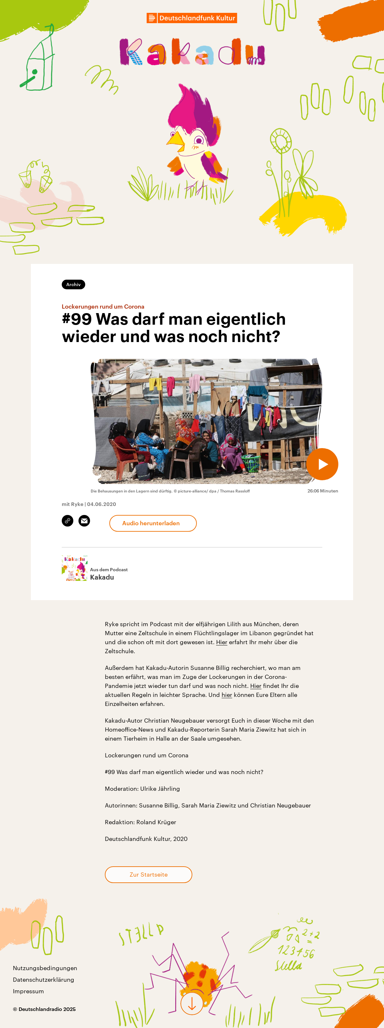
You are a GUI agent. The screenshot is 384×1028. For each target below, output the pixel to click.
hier (227, 694)
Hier (221, 641)
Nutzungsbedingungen (45, 967)
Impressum (28, 991)
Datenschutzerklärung (43, 979)
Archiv (73, 284)
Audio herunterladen (151, 523)
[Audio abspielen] (322, 464)
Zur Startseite (149, 874)
